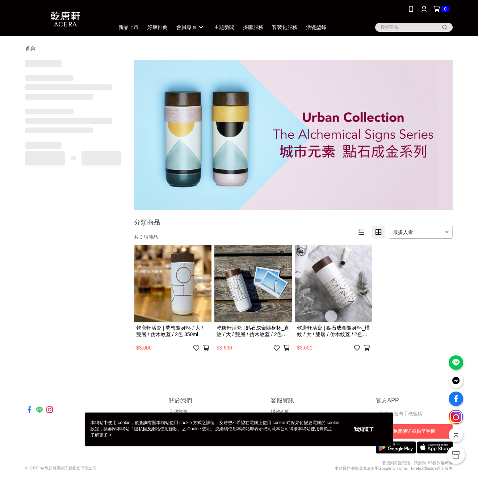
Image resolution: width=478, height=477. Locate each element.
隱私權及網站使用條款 (155, 428)
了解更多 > (101, 435)
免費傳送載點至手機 (414, 431)
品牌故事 (178, 411)
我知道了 (364, 429)
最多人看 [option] (403, 232)
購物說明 (280, 411)
